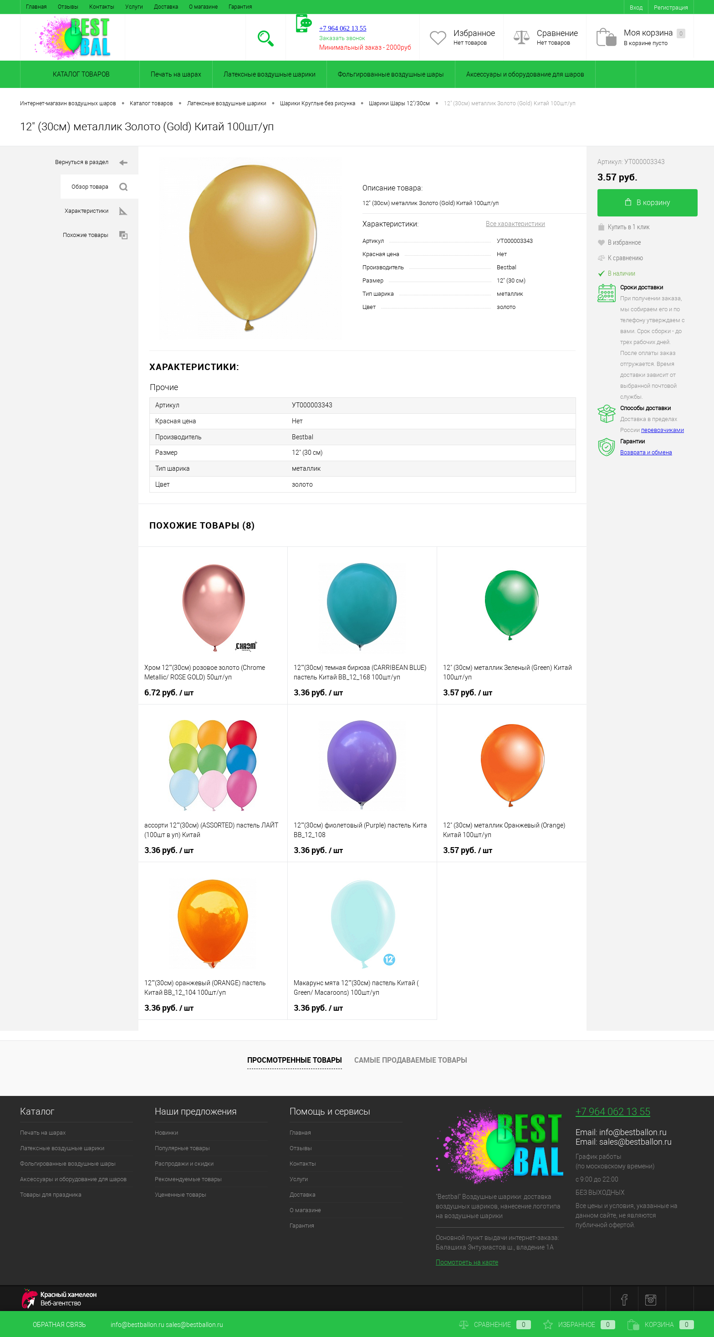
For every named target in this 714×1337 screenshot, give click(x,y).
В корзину (647, 202)
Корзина (660, 1324)
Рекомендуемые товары (188, 1177)
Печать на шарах (176, 74)
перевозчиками (662, 430)
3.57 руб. (467, 691)
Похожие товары (95, 235)
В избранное (619, 242)
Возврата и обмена (646, 452)
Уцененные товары (180, 1192)
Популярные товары (182, 1146)
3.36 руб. (318, 691)
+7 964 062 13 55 (613, 1110)
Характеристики (96, 211)
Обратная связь (53, 1324)
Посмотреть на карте (467, 1260)
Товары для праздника (51, 1192)
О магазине (203, 7)
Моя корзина (654, 33)
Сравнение (557, 33)
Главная (36, 7)
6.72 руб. (169, 691)
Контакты (101, 7)
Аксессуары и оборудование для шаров (525, 74)
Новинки (166, 1130)
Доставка (166, 7)
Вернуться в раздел (91, 163)
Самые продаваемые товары (410, 1058)
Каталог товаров (80, 74)
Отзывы (68, 7)
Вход (636, 7)
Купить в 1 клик (623, 226)
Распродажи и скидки (184, 1161)
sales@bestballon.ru (635, 1140)
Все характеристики (515, 223)
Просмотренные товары (294, 1058)
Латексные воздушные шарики (270, 74)
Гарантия (240, 7)
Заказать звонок (342, 38)
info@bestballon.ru (633, 1130)
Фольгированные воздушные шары (391, 74)
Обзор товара (99, 187)
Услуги (134, 7)
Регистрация (671, 7)
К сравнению (620, 257)
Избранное (474, 33)
